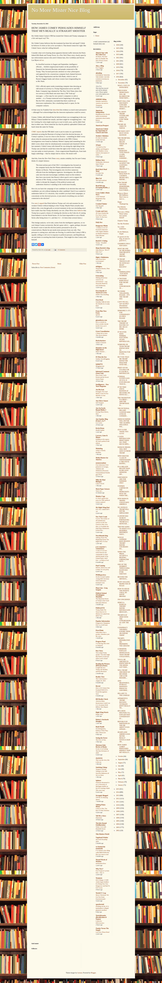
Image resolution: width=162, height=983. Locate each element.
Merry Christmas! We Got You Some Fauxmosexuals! (102, 897)
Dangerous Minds (102, 226)
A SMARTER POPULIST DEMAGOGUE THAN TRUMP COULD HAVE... (124, 652)
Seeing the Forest (101, 738)
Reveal (98, 686)
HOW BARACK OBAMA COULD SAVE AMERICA (123, 501)
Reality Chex (100, 677)
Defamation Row (101, 863)
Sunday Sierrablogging (102, 359)
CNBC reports (37, 132)
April (120, 775)
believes (80, 210)
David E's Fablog (101, 241)
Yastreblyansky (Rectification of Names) (101, 917)
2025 (118, 48)
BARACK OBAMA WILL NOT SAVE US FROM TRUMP (124, 450)
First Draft (99, 300)
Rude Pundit (100, 727)
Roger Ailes (99, 714)
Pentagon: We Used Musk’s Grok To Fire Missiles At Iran (102, 393)
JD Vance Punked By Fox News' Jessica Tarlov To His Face (102, 215)
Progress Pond (100, 641)
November (121, 83)
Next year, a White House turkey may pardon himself (123, 214)
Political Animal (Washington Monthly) (101, 595)
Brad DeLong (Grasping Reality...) (102, 186)
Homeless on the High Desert (101, 349)
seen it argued (39, 203)
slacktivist (99, 758)
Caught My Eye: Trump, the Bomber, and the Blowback (102, 669)
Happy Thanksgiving (123, 203)
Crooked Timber (101, 204)
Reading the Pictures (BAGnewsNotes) (103, 665)
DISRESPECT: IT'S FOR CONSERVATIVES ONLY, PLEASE (124, 314)
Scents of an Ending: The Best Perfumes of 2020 (102, 751)
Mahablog (99, 448)
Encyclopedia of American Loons (101, 291)
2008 (118, 811)
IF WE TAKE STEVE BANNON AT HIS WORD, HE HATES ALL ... (124, 390)
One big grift (100, 206)
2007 (118, 814)
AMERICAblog (101, 99)
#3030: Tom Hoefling (102, 294)
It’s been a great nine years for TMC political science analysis (103, 500)
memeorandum (101, 463)
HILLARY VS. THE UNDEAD (123, 694)
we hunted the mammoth (100, 847)
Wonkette (99, 878)
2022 (118, 58)
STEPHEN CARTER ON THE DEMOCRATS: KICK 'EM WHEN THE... (123, 490)
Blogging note (100, 366)
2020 (118, 64)
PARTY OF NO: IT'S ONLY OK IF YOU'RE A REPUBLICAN (123, 370)
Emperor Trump (123, 221)
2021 (118, 61)
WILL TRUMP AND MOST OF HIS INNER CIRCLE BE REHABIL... (124, 674)
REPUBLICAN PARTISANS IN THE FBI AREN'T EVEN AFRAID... (124, 725)
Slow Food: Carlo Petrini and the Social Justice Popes (102, 377)
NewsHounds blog (102, 536)
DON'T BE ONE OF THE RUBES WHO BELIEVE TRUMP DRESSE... (124, 252)
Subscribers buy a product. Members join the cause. (102, 634)
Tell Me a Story (101, 816)
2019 (118, 67)
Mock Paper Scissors (103, 489)
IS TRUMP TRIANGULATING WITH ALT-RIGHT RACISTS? (124, 263)
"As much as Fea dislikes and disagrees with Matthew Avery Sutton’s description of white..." (102, 151)
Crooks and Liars (102, 211)
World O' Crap (101, 893)
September (121, 759)
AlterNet (99, 86)
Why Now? (99, 869)
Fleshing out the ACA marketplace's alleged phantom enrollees (102, 908)
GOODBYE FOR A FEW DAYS (124, 244)
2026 (118, 45)
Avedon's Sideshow (102, 136)
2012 (118, 798)
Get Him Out (100, 173)
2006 (118, 818)
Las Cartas (99, 423)
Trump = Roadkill (101, 243)
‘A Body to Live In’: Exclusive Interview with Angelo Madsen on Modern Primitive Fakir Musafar (102, 231)
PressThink (99, 630)
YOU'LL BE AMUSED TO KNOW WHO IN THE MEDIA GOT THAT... (124, 663)
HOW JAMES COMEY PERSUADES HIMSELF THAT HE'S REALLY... (124, 748)
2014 (118, 792)
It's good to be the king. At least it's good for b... (124, 238)
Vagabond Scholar (102, 837)
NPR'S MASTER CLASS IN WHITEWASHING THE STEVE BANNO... (124, 459)
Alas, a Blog (100, 66)
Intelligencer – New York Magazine (102, 385)
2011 (118, 802)
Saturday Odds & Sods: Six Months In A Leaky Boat (103, 304)
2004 (118, 824)
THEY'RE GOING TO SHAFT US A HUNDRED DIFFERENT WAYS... (124, 530)
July (119, 766)
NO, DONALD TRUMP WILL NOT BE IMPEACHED (123, 510)
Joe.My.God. (100, 390)
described (56, 110)
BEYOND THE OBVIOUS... (123, 578)
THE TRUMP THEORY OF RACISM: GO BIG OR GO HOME (123, 325)
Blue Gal (99, 178)
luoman (79, 973)
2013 (118, 795)
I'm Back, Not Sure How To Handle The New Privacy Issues (102, 58)
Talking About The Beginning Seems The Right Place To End (102, 539)
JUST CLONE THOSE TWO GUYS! (123, 431)
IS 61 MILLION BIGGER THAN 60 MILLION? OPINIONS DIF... (124, 470)
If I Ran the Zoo (101, 357)
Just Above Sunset (102, 401)
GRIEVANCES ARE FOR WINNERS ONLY (122, 480)
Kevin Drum (100, 428)
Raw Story (99, 651)
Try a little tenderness (122, 228)
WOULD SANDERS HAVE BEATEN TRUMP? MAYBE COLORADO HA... (124, 543)
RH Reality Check (102, 699)
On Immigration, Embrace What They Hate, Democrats (102, 731)
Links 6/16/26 (100, 483)
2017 (118, 74)
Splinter (98, 780)
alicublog (99, 73)
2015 (118, 789)
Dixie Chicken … (101, 351)
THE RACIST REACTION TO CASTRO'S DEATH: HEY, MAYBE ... (124, 175)
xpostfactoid (100, 904)
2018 (118, 70)
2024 (118, 51)
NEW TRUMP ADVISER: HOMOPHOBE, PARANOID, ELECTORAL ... (124, 186)
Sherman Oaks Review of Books (101, 746)
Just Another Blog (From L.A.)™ (102, 420)
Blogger (93, 973)
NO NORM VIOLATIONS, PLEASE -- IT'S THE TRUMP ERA (123, 295)
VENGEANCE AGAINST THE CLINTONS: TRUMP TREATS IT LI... (124, 165)
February (121, 782)
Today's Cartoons (101, 342)
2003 (118, 827)
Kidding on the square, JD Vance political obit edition (102, 441)
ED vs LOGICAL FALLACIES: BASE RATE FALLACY (102, 324)
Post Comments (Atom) (47, 267)
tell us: (41, 60)
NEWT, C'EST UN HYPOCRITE (124, 86)
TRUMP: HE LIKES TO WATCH (122, 126)
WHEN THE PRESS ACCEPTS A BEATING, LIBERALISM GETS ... (123, 556)
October (121, 756)
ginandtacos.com (101, 320)
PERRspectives (101, 575)
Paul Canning (100, 566)
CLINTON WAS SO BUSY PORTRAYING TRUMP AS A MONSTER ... (123, 519)
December (121, 79)
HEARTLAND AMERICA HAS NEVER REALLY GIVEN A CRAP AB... (124, 737)
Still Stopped (100, 403)
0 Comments (61, 250)
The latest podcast (101, 180)
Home (59, 264)
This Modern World (102, 834)
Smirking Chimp (101, 767)
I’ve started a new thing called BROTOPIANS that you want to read (103, 852)
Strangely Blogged (102, 795)
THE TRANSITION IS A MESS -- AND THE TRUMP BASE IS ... (124, 401)
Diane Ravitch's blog (103, 248)
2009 (118, 808)
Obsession (99, 818)
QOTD (98, 315)
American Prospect (102, 125)
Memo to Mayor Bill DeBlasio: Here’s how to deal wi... (123, 196)
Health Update (100, 430)
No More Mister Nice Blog (61, 10)
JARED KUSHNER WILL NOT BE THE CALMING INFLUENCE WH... (124, 423)
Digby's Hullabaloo (102, 257)
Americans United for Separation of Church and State (102, 130)
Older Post (82, 264)
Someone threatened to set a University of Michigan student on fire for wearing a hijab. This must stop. (103, 786)
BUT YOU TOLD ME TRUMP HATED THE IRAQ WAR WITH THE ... (123, 360)
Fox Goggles (99, 68)
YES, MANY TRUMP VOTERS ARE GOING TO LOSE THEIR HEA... (123, 116)
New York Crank (101, 517)
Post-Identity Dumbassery (122, 208)
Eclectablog (100, 276)
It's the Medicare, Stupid (123, 233)
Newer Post (35, 264)
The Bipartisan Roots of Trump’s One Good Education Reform (102, 601)
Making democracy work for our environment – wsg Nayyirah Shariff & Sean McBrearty (101, 281)
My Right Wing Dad (102, 507)
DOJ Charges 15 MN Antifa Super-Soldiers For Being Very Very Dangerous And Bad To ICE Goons (103, 884)
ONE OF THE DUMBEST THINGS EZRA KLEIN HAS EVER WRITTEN (123, 569)
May (119, 772)
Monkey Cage (100, 496)
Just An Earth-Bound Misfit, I (101, 409)
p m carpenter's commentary (101, 548)
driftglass (99, 266)
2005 (118, 821)
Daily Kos (99, 222)
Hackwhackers (101, 340)
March (120, 779)
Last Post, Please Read (102, 932)
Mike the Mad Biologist (100, 481)
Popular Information (103, 621)
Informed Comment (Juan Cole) (102, 372)
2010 (118, 805)
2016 (118, 77)
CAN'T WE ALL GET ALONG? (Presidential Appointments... (123, 304)
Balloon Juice (100, 160)
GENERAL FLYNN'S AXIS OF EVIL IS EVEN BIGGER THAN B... (124, 380)
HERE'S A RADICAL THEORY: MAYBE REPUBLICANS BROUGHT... (124, 607)
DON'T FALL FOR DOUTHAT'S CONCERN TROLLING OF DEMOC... (124, 105)
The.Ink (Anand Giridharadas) (101, 824)
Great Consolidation (102, 331)
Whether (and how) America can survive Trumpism (102, 103)
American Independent (100, 111)
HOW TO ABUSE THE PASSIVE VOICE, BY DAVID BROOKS (123, 592)
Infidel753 (99, 364)
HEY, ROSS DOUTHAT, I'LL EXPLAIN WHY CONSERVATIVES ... (124, 714)
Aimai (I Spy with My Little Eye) (102, 53)
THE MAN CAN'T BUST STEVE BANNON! (124, 133)
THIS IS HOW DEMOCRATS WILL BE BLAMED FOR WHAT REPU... (123, 94)
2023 (118, 54)
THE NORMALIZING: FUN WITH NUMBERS (124, 272)
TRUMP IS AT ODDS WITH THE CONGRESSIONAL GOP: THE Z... (124, 619)
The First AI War (101, 740)
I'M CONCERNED (124, 599)
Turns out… (99, 491)
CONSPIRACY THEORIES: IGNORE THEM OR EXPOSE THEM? (124, 631)
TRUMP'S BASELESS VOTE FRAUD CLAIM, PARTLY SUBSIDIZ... (123, 153)
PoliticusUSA (100, 608)
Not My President (123, 224)
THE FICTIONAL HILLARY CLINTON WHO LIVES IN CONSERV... (124, 412)
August (120, 763)
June (119, 769)
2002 (118, 830)
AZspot (98, 145)
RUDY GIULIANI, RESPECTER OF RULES (124, 584)
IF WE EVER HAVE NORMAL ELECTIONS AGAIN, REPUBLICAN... (124, 336)
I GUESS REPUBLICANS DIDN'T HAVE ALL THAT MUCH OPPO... (124, 440)
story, (58, 158)
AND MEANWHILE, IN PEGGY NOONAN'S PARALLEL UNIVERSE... (123, 685)
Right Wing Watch (102, 712)
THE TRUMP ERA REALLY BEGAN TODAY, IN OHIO (124, 141)
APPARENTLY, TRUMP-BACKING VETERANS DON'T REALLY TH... (124, 703)
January (120, 785)
